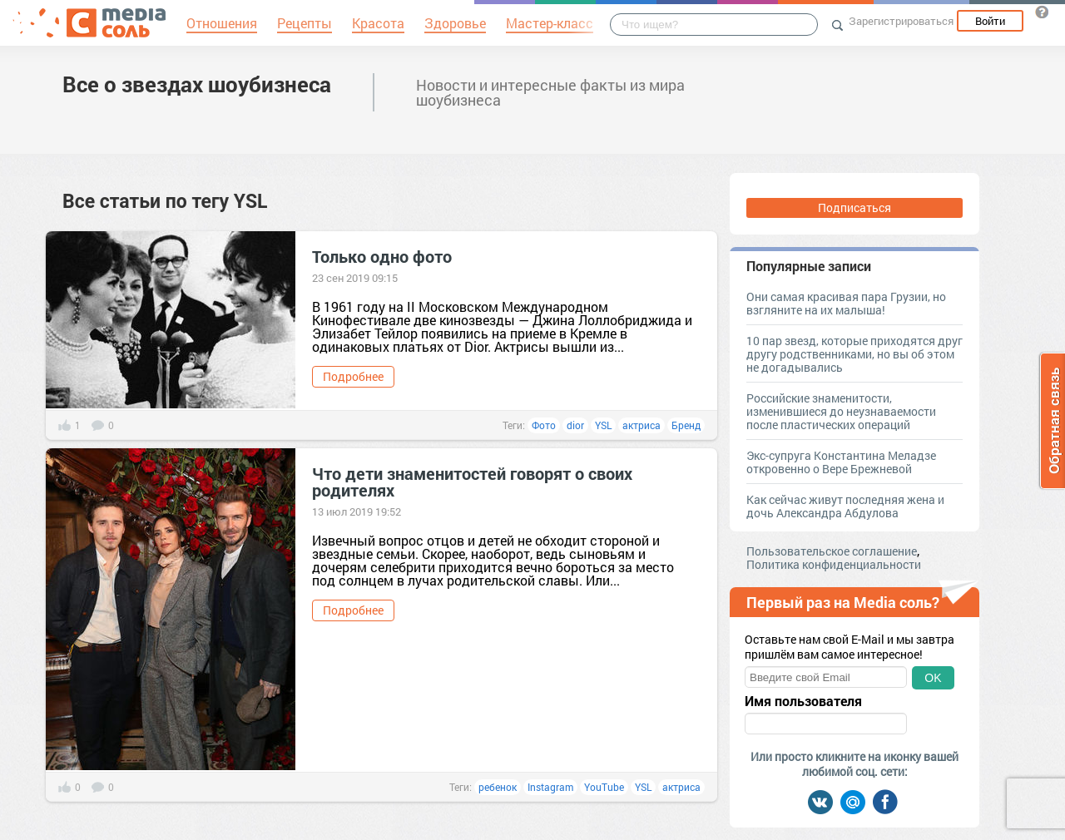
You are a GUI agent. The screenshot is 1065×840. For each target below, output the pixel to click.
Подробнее (353, 376)
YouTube (604, 786)
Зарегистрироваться (901, 20)
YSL (603, 425)
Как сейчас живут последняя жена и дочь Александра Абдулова (845, 506)
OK (932, 677)
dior (575, 425)
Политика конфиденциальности (833, 564)
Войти (990, 20)
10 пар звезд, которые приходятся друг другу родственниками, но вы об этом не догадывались (854, 354)
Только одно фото (382, 256)
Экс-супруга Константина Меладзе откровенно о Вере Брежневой (841, 462)
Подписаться (854, 207)
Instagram (550, 786)
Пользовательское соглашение (831, 551)
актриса (641, 425)
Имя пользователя (803, 701)
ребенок (497, 786)
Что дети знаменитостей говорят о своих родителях (472, 481)
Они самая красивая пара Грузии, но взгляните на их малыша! (846, 303)
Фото (544, 425)
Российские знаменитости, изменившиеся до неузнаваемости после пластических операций (841, 411)
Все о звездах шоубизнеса (196, 84)
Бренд (686, 425)
